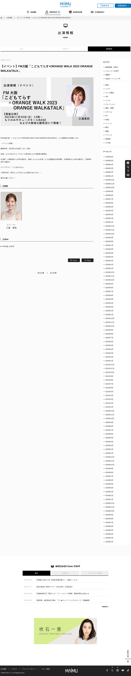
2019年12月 (109, 457)
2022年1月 (109, 361)
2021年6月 (109, 388)
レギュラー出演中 (112, 71)
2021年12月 (109, 365)
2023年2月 (109, 311)
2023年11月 (109, 276)
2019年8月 (109, 472)
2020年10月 (109, 418)
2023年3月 (109, 307)
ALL (21, 49)
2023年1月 (109, 315)
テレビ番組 (109, 93)
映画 (107, 85)
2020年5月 (109, 438)
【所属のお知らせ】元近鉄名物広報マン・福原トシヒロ (56, 580)
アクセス (14, 669)
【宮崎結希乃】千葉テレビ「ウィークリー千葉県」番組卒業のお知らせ (62, 593)
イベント (108, 123)
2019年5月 (109, 484)
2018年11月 (109, 507)
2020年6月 (109, 434)
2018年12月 (109, 503)
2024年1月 (109, 268)
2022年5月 (109, 345)
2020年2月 (109, 449)
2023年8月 (109, 288)
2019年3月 (109, 492)
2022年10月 (109, 326)
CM (106, 96)
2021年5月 (109, 392)
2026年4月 (109, 164)
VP (106, 116)
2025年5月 (109, 207)
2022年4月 (109, 349)
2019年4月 (109, 488)
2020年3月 (109, 445)
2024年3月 (109, 261)
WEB (107, 120)
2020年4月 (109, 442)
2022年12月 (109, 318)
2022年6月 (109, 342)
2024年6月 (109, 249)
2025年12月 (109, 180)
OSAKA (109, 49)
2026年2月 (109, 172)
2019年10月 (109, 465)
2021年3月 (109, 399)
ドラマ (107, 89)
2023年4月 (109, 303)
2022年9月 (109, 330)
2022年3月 (109, 353)
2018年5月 (109, 530)
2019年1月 (109, 499)
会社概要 (3, 669)
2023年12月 (109, 272)
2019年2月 (109, 495)
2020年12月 (109, 411)
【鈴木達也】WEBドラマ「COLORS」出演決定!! (54, 587)
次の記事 (53, 273)
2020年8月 (109, 426)
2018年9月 (109, 515)
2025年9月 (109, 191)
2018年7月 (109, 522)
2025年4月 (109, 211)
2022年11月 (109, 322)
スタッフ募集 (45, 669)
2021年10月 (109, 372)
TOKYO (65, 49)
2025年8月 (109, 195)
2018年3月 (109, 538)
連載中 (107, 75)
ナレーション (110, 104)
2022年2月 (109, 357)
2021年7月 (109, 384)
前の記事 (41, 273)
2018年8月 (109, 519)
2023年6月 (109, 295)
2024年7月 (109, 245)
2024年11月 (109, 230)
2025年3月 (109, 214)
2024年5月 (109, 253)
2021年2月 (109, 403)
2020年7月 (109, 430)
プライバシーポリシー (29, 669)
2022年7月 (109, 338)
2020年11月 (109, 415)
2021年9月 (109, 376)
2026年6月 (109, 157)
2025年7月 (109, 199)
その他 (107, 143)
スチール (108, 112)
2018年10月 (109, 511)
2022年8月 (109, 334)
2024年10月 (109, 234)
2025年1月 (109, 222)
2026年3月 (109, 168)
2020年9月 (109, 422)
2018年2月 (109, 542)
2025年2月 (109, 218)
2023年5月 (109, 299)
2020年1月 (109, 453)
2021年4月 (109, 395)
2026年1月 (109, 176)
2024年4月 (109, 257)
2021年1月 (109, 407)
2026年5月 (109, 161)
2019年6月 (109, 480)
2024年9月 (109, 238)
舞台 (107, 127)
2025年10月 (109, 187)
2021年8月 (109, 380)
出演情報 (9, 18)
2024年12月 (109, 226)
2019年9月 (109, 468)
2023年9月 (109, 284)
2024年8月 (109, 241)
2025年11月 (109, 184)
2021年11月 (109, 368)
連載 (107, 131)
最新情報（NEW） (112, 67)
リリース (108, 135)
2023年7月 (109, 291)
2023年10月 (109, 280)
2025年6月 (109, 203)
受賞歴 (107, 139)
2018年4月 (109, 534)
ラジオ (107, 100)
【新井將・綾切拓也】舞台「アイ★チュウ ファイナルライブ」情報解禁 (63, 600)
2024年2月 (109, 265)
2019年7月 (109, 476)
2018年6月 (109, 526)
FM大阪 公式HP (8, 246)
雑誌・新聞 (109, 108)
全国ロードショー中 (112, 79)
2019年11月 (109, 461)
